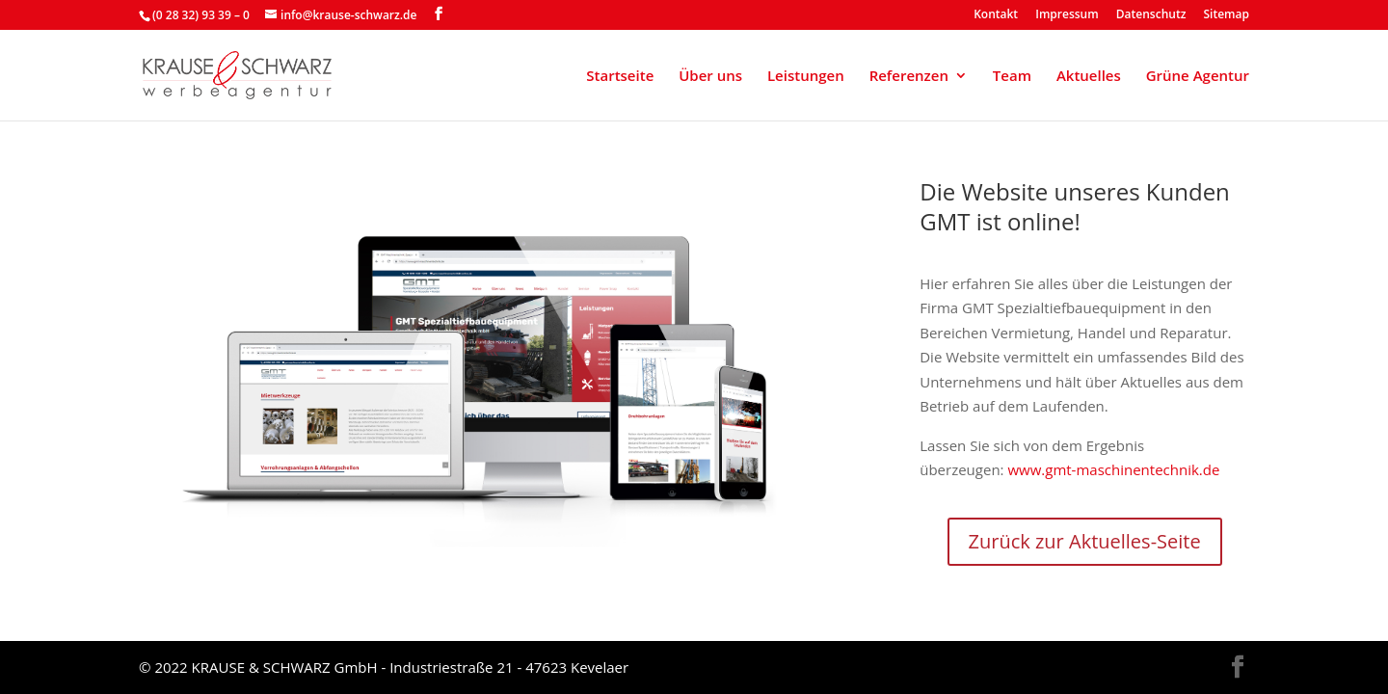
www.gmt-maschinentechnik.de (1113, 469)
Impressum (1066, 15)
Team (1012, 76)
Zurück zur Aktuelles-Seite (1085, 541)
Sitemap (1226, 15)
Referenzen (908, 76)
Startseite (620, 76)
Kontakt (996, 15)
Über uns (710, 76)
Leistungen (805, 76)
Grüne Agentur (1197, 76)
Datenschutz (1151, 15)
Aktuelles (1088, 76)
